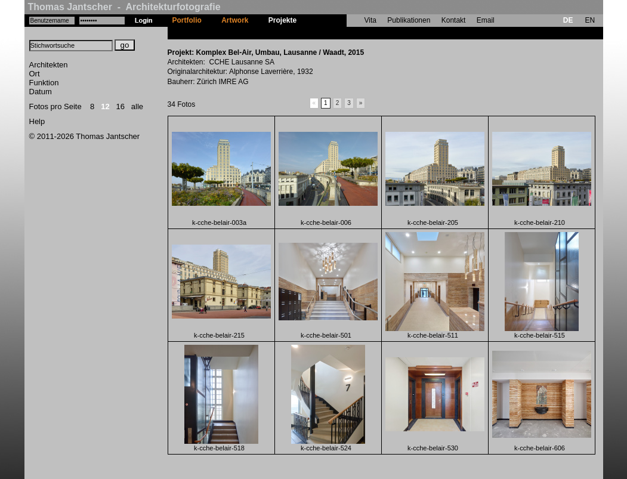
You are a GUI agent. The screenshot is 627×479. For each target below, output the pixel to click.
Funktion (44, 82)
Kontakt (453, 20)
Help (37, 121)
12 (105, 106)
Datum (40, 91)
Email (486, 20)
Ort (34, 73)
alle (137, 106)
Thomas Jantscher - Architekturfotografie (124, 7)
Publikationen (408, 20)
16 (120, 106)
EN (590, 20)
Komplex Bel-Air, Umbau (348, 33)
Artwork (234, 20)
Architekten (48, 64)
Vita (370, 20)
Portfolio (187, 20)
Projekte (282, 20)
